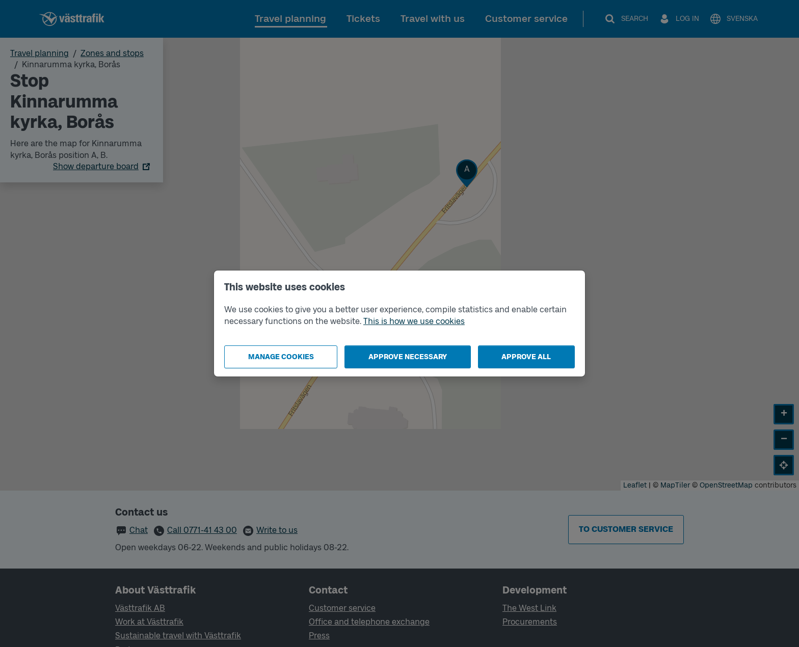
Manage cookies (281, 357)
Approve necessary (407, 357)
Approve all (526, 357)
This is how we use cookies (414, 321)
